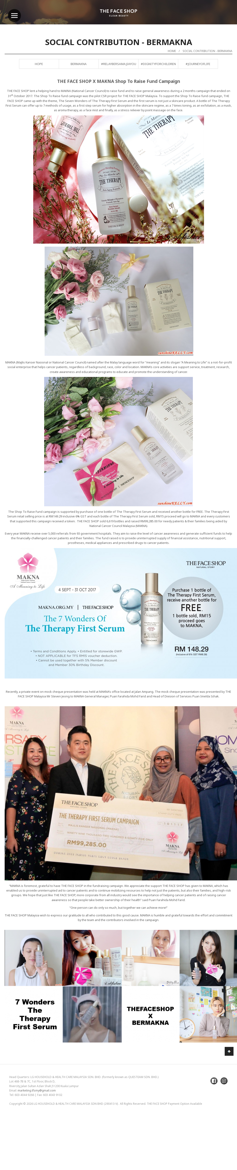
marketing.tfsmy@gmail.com (37, 1090)
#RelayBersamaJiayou (118, 64)
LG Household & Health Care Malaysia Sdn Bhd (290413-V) (76, 1104)
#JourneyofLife (198, 64)
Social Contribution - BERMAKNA (207, 51)
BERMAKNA (79, 64)
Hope (39, 64)
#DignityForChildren (158, 64)
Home (172, 51)
